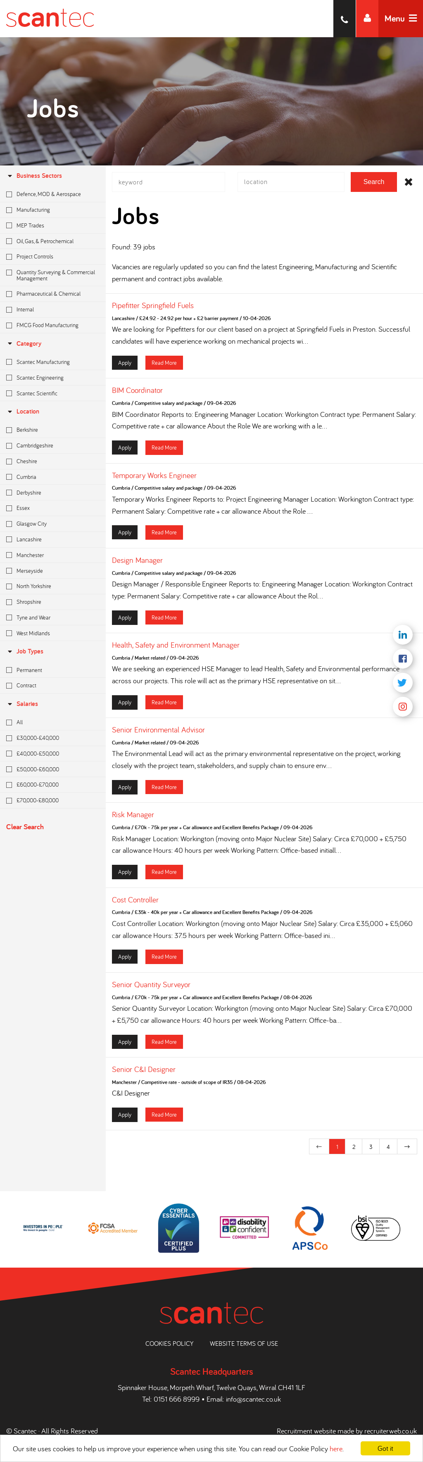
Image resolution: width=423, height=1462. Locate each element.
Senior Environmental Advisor (158, 732)
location (22, 411)
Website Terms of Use (244, 1343)
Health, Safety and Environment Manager (176, 647)
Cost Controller (135, 902)
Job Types (24, 651)
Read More (164, 364)
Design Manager (137, 562)
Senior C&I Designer (144, 1072)
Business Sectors (34, 175)
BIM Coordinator (137, 392)
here (336, 1448)
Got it (385, 1448)
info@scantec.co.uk (253, 1399)
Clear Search (25, 826)
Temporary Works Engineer (154, 477)
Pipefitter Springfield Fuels (153, 308)
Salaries (22, 703)
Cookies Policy (169, 1343)
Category (23, 343)
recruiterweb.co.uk (390, 1431)
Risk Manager (133, 817)
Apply (124, 364)
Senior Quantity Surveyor (151, 986)
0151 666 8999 (177, 1399)
